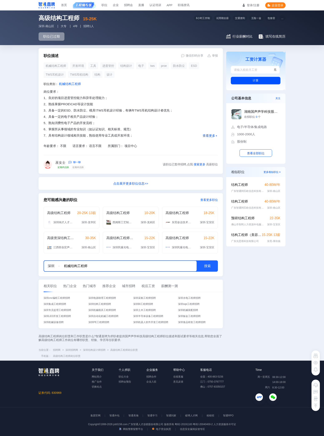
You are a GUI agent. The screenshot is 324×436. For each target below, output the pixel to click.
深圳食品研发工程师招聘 (192, 322)
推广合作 (97, 381)
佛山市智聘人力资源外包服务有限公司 (248, 224)
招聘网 (56, 350)
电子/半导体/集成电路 (252, 127)
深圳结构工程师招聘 (99, 304)
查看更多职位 (209, 200)
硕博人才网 (191, 415)
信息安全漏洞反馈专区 (192, 429)
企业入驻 (151, 381)
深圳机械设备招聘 (54, 322)
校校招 (210, 415)
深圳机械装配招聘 (188, 310)
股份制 (241, 141)
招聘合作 (151, 376)
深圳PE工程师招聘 (98, 322)
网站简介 (97, 376)
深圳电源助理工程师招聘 (102, 298)
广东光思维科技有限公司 (245, 241)
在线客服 (178, 376)
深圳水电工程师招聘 (189, 298)
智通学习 (152, 415)
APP (169, 5)
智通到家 (171, 415)
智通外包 (114, 415)
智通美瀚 (133, 415)
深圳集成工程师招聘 (55, 304)
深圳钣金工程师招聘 (189, 316)
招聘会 (128, 5)
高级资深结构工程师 (60, 238)
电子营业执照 (161, 429)
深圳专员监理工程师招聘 (57, 310)
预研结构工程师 (243, 218)
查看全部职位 (256, 153)
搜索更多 (199, 164)
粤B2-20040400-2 (203, 424)
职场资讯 (184, 5)
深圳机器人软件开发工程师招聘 (150, 322)
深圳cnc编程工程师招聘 (57, 298)
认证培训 (155, 5)
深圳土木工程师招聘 (144, 310)
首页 (64, 5)
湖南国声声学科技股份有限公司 (262, 111)
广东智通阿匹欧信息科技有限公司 (248, 191)
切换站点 (97, 386)
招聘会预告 (125, 381)
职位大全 (124, 376)
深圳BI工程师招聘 (143, 304)
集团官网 (95, 415)
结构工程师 (239, 184)
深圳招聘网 (71, 350)
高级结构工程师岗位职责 (124, 350)
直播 (141, 5)
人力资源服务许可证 (224, 424)
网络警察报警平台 (131, 429)
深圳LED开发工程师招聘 (57, 316)
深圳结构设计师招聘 (94, 350)
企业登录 (277, 5)
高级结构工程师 (58, 213)
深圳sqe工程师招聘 (189, 304)
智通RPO (228, 415)
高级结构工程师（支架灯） (119, 238)
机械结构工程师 (70, 84)
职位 (104, 5)
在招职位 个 (252, 116)
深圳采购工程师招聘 (144, 298)
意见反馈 (178, 381)
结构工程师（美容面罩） (246, 235)
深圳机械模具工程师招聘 (102, 310)
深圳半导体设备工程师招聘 (148, 316)
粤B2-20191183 (184, 424)
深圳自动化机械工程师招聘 (103, 316)
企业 (116, 5)
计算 (256, 80)
